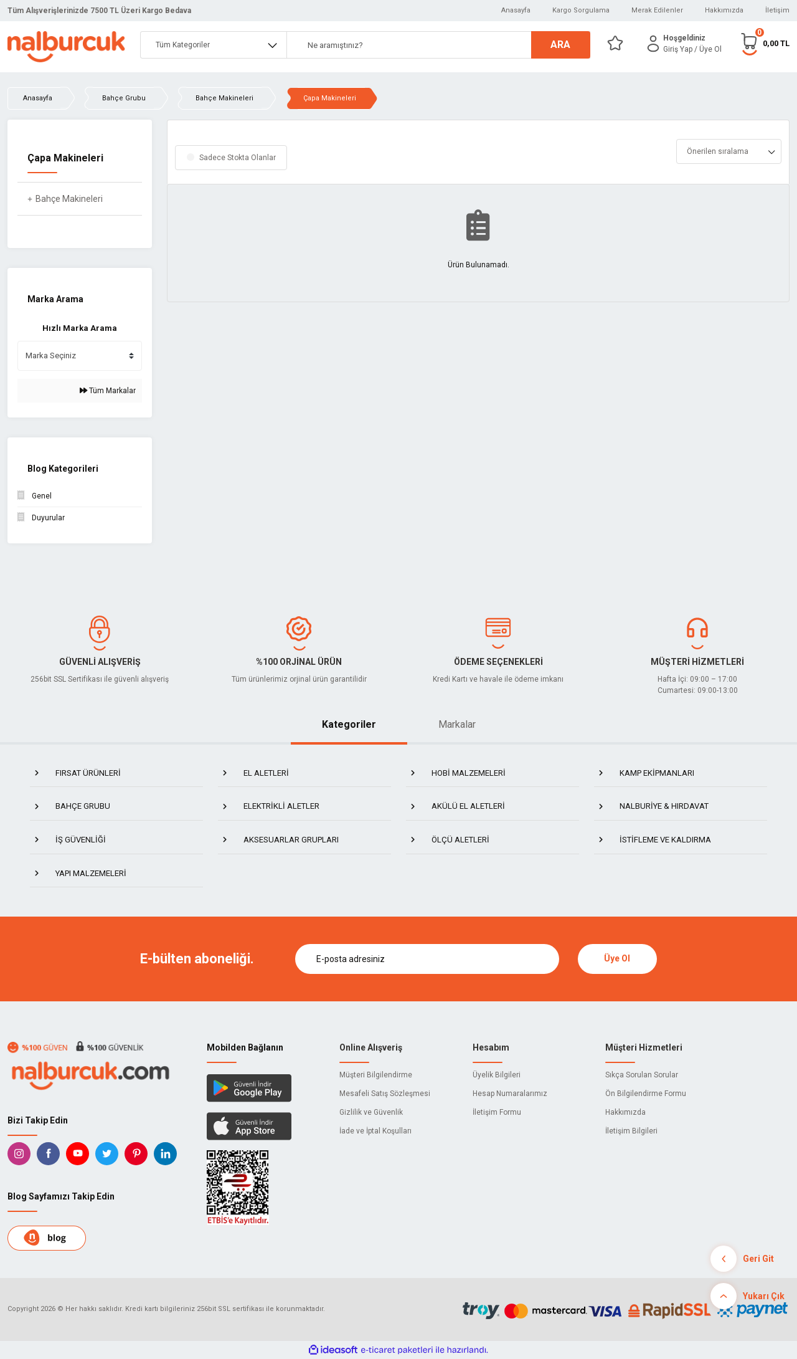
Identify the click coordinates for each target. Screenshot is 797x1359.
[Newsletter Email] (427, 959)
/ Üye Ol (708, 49)
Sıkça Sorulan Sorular (641, 1075)
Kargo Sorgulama (581, 10)
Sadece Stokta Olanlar (237, 157)
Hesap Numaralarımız (510, 1093)
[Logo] (66, 46)
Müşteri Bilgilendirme (375, 1075)
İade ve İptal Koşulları (375, 1131)
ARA (560, 44)
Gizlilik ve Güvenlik (371, 1112)
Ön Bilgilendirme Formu (645, 1093)
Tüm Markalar (108, 390)
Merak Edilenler (657, 10)
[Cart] (765, 43)
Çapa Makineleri (329, 98)
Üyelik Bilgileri (497, 1075)
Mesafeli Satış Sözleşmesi (384, 1093)
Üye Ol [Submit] (617, 958)
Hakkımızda (724, 10)
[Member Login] (653, 44)
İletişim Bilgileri (631, 1131)
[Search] (438, 45)
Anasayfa (516, 10)
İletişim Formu (497, 1112)
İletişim (777, 10)
